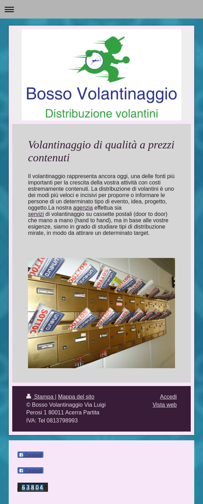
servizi (36, 214)
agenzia (83, 208)
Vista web (165, 405)
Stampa (40, 397)
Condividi (30, 455)
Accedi (168, 397)
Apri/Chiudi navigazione (101, 9)
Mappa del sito (76, 397)
